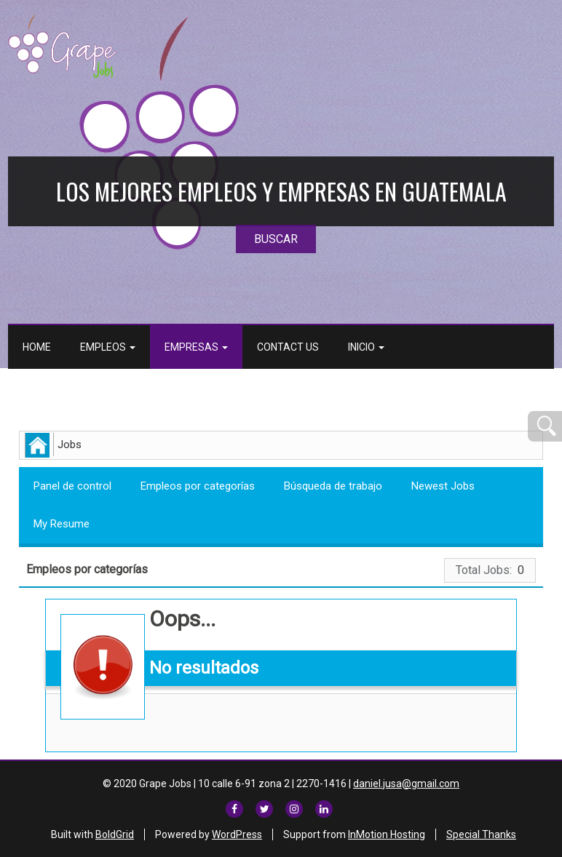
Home (37, 347)
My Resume (61, 523)
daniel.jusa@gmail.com (406, 783)
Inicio (366, 347)
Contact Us (288, 347)
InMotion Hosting (386, 834)
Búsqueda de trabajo (333, 486)
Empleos (107, 347)
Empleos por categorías (197, 486)
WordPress (237, 834)
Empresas (196, 347)
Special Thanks (481, 834)
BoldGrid (114, 834)
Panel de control (72, 486)
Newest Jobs (443, 486)
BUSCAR (276, 239)
